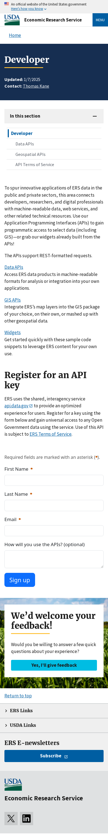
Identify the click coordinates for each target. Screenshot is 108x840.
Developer (22, 133)
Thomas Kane (36, 86)
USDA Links (23, 725)
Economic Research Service (53, 20)
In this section (25, 116)
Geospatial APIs (30, 154)
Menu (100, 19)
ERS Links (21, 710)
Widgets (12, 332)
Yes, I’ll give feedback (54, 665)
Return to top (18, 696)
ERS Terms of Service (51, 434)
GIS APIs (12, 300)
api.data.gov (16, 406)
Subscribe (50, 756)
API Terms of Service (34, 164)
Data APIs (24, 144)
